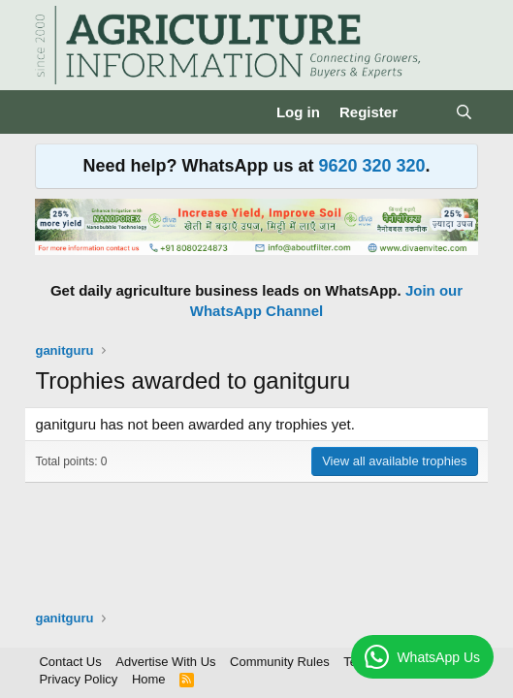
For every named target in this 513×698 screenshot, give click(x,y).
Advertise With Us (165, 661)
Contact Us (70, 661)
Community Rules (280, 661)
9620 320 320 (371, 165)
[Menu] (52, 112)
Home (149, 679)
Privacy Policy (78, 679)
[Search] (464, 112)
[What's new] (426, 112)
